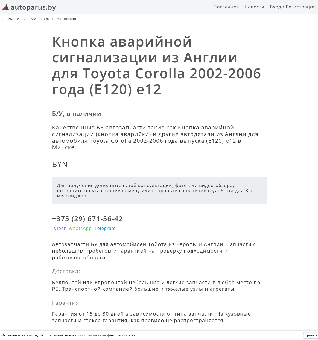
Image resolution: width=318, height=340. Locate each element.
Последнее (226, 7)
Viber (60, 228)
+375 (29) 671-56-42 (87, 218)
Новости (254, 7)
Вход (275, 7)
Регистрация (301, 7)
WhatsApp (80, 228)
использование (92, 335)
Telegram (105, 228)
